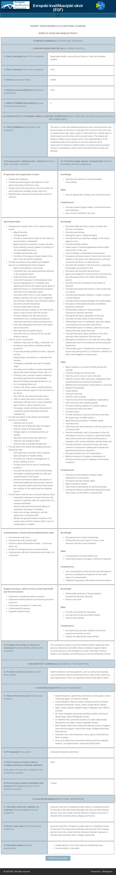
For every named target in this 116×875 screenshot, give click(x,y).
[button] (58, 15)
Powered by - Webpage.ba (101, 871)
